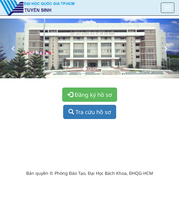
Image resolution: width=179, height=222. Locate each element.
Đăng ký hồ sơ (89, 94)
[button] (13, 48)
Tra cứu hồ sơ (89, 112)
